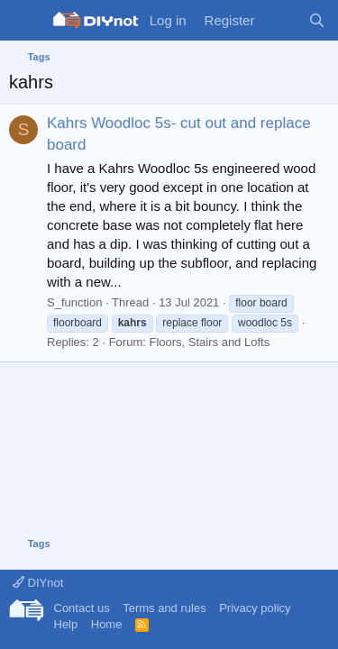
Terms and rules (164, 608)
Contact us (82, 608)
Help (66, 624)
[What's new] (280, 20)
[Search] (316, 20)
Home (107, 624)
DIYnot (38, 583)
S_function (74, 302)
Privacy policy (254, 608)
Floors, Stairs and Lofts (209, 342)
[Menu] (25, 21)
